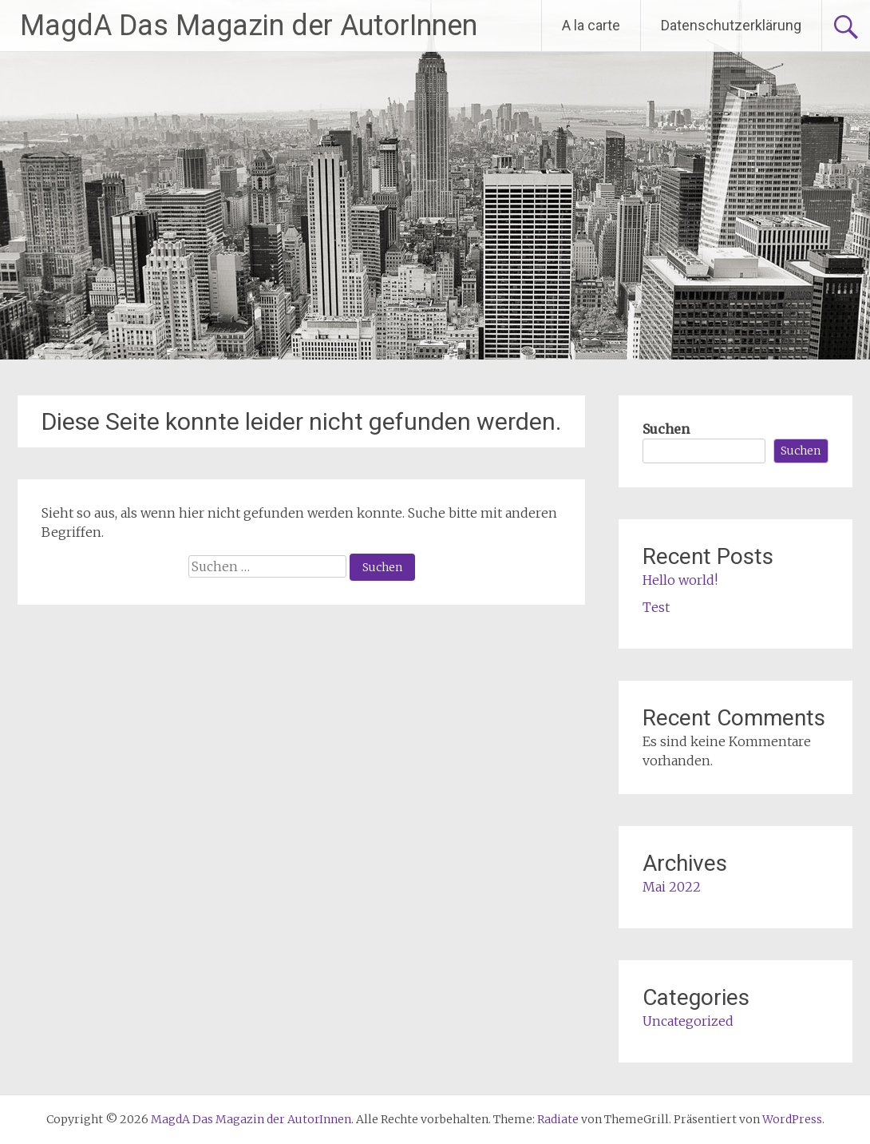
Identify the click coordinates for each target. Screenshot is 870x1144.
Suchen (666, 429)
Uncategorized (688, 1021)
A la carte (591, 25)
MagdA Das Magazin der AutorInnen (248, 25)
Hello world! (680, 580)
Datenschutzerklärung (731, 25)
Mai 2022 (672, 887)
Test (656, 607)
